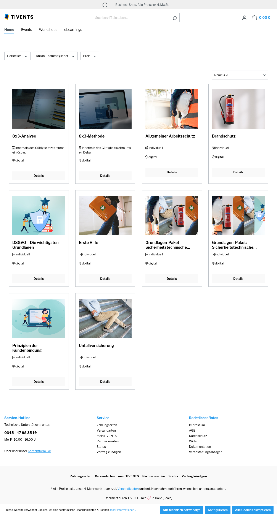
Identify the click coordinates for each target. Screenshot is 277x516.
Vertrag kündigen (109, 452)
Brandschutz (224, 136)
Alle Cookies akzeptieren (253, 510)
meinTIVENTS (107, 436)
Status (101, 446)
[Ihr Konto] (244, 18)
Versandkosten (128, 489)
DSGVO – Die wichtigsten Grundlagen (35, 245)
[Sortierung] (240, 75)
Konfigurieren (218, 510)
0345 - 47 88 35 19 (20, 433)
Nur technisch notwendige (182, 510)
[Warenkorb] (261, 18)
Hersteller (17, 56)
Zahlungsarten (107, 425)
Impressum (197, 425)
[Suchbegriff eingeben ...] (131, 17)
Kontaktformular (39, 451)
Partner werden (108, 441)
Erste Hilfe (88, 242)
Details (39, 175)
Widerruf (195, 441)
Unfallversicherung (96, 345)
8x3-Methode (92, 136)
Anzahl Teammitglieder (55, 56)
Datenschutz (198, 436)
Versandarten (106, 430)
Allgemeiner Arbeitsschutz (170, 136)
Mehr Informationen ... (123, 509)
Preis (89, 56)
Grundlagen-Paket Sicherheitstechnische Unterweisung (166, 245)
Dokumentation (200, 446)
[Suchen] (174, 17)
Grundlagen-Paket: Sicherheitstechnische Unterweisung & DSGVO (234, 245)
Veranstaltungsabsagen (205, 452)
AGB (192, 430)
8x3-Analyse (24, 136)
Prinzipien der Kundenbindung (27, 348)
